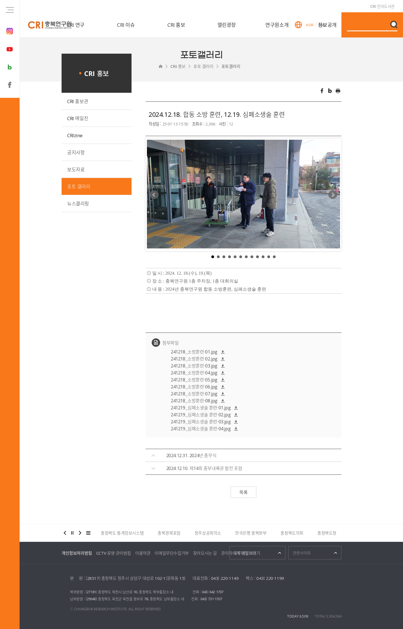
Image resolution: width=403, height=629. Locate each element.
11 (268, 256)
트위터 (330, 90)
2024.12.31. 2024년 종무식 (191, 455)
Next (332, 194)
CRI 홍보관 (77, 101)
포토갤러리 (230, 66)
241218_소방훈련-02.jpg (194, 358)
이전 (65, 533)
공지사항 (76, 152)
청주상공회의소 (208, 533)
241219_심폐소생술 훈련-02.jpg (201, 414)
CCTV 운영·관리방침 (113, 553)
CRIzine (74, 135)
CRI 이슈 (126, 25)
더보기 (88, 533)
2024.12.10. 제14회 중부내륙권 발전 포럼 (204, 468)
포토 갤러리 (203, 66)
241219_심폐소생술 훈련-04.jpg (201, 428)
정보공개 (327, 25)
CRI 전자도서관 (382, 6)
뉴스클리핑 (78, 203)
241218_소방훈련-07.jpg (194, 393)
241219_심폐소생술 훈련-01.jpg (201, 407)
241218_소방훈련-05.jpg (194, 379)
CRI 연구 (76, 25)
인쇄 (338, 90)
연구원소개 (277, 25)
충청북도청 (326, 533)
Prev (154, 194)
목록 (243, 492)
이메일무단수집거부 (171, 553)
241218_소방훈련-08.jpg (194, 400)
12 (274, 256)
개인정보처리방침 (77, 553)
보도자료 (76, 169)
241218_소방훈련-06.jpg (194, 386)
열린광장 (226, 25)
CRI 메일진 (77, 118)
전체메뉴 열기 (10, 10)
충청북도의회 (291, 533)
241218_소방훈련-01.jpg (194, 351)
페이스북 (321, 90)
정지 (72, 533)
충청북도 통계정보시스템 (122, 533)
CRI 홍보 (176, 25)
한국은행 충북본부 (250, 533)
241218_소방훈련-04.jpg (194, 372)
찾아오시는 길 (205, 553)
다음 (80, 533)
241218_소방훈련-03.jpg (194, 365)
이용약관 (142, 553)
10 (263, 256)
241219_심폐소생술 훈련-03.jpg (201, 421)
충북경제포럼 (169, 533)
